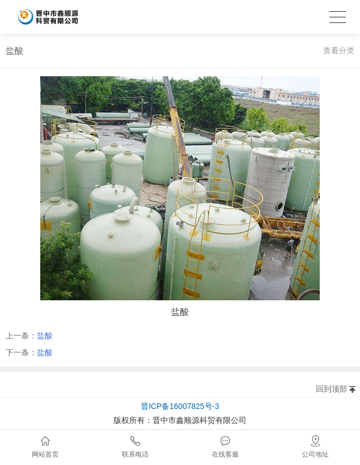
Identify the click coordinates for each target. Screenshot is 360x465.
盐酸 (45, 335)
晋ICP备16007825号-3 (180, 406)
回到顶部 (331, 388)
